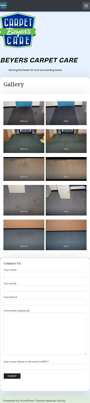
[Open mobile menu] (86, 6)
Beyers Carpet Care (39, 60)
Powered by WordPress (18, 401)
